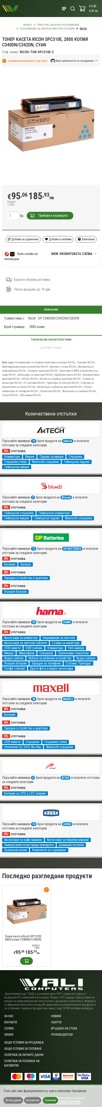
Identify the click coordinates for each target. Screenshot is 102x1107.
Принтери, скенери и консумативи (58, 24)
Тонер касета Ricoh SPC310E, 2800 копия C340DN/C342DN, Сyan (23, 938)
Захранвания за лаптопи (59, 638)
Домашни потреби (71, 845)
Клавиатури (12, 457)
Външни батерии (15, 592)
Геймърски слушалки (19, 513)
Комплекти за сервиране (49, 850)
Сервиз (9, 1028)
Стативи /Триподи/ (78, 663)
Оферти (56, 1022)
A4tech (67, 441)
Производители (62, 1034)
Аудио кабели (85, 658)
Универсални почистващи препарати (29, 845)
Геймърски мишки (16, 467)
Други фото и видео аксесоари (51, 668)
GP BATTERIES (72, 548)
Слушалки (75, 457)
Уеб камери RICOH (30, 395)
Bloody (66, 497)
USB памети (12, 648)
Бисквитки (32, 1100)
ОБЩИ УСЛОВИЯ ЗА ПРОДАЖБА (24, 1042)
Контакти (10, 1022)
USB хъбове (34, 648)
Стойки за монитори (65, 643)
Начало (27, 24)
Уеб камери (76, 648)
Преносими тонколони (73, 653)
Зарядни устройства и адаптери (26, 578)
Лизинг (9, 1034)
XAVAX (67, 824)
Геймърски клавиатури (54, 513)
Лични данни (13, 1100)
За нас (9, 1016)
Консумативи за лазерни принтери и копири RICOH (45, 362)
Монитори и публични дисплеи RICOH (59, 386)
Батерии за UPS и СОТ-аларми (25, 793)
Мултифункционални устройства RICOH (25, 366)
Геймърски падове (76, 462)
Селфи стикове (14, 668)
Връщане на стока (64, 1028)
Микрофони (26, 653)
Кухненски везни (15, 850)
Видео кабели (13, 658)
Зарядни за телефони (46, 663)
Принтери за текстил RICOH (63, 382)
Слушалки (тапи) (15, 462)
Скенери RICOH (86, 362)
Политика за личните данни (23, 1055)
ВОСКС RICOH (30, 378)
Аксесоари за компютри (21, 638)
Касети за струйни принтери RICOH (60, 378)
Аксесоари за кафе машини (23, 840)
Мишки (29, 457)
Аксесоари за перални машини (68, 840)
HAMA (67, 622)
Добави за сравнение (23, 239)
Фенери (25, 564)
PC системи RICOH (34, 382)
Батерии (9, 564)
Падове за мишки (51, 457)
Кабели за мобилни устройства (49, 658)
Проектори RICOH (50, 391)
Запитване (86, 239)
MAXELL (68, 699)
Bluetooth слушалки (45, 462)
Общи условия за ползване (23, 1048)
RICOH (83, 28)
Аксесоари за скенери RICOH (79, 391)
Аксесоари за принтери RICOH (35, 374)
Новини (56, 1016)
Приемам (50, 1100)
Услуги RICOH (10, 395)
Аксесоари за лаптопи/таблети (25, 643)
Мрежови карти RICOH (68, 374)
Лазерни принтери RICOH (42, 370)
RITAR (65, 777)
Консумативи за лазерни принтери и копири (47, 28)
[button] (74, 60)
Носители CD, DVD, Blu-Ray (22, 747)
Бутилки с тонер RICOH (63, 366)
